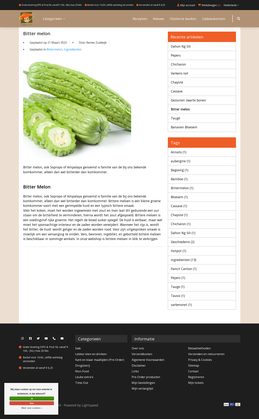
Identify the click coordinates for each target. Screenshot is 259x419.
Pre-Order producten (146, 377)
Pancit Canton (184, 269)
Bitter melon (37, 33)
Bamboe (179, 179)
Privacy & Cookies (200, 360)
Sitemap (193, 365)
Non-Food (82, 371)
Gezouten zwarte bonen (188, 100)
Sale (78, 348)
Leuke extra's (84, 377)
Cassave (177, 91)
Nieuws (158, 19)
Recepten (140, 19)
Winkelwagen (209, 5)
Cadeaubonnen (213, 19)
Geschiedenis (182, 242)
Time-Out (81, 383)
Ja (32, 398)
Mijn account (186, 5)
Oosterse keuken (183, 19)
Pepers (176, 55)
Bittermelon (54, 49)
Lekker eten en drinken (91, 354)
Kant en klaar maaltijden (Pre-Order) (99, 360)
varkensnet (181, 305)
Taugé (175, 118)
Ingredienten (72, 49)
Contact (193, 371)
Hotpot (178, 251)
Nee (32, 403)
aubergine (180, 161)
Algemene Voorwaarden (148, 360)
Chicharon (178, 64)
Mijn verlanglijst (142, 388)
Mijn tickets (196, 383)
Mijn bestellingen (143, 383)
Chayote (177, 82)
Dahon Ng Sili (181, 46)
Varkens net (179, 73)
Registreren (196, 377)
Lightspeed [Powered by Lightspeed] (90, 405)
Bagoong (179, 170)
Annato (178, 152)
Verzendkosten (142, 354)
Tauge (178, 287)
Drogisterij (82, 365)
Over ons (138, 348)
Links (135, 371)
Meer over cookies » (31, 408)
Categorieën (52, 19)
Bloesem (179, 197)
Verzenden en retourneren (206, 354)
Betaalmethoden (199, 348)
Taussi (178, 296)
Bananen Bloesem (184, 127)
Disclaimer (139, 365)
